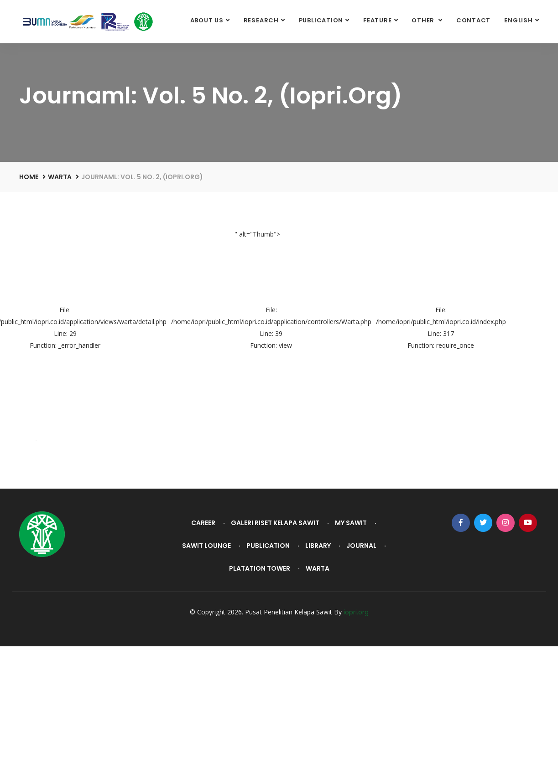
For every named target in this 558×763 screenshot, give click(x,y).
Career (203, 522)
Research (261, 20)
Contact (473, 20)
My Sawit (351, 522)
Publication (321, 20)
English (518, 20)
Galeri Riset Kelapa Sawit (275, 522)
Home (28, 176)
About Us (207, 20)
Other (424, 20)
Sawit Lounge (206, 545)
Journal (361, 545)
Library (318, 545)
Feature (377, 20)
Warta (60, 176)
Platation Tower (259, 568)
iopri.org (356, 612)
